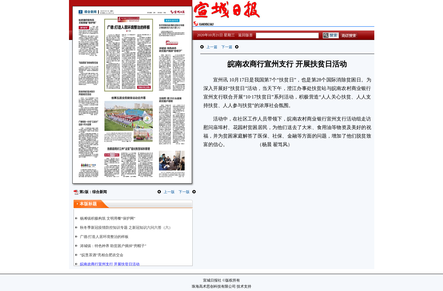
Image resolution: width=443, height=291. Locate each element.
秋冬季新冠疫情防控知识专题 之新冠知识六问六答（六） (126, 227)
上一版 (169, 192)
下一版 (184, 192)
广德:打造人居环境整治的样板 (104, 237)
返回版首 (245, 35)
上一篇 (211, 47)
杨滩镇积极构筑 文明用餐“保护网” (108, 218)
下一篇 (226, 47)
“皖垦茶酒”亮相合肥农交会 (102, 255)
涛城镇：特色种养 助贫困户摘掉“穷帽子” (113, 246)
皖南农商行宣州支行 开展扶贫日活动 (110, 264)
